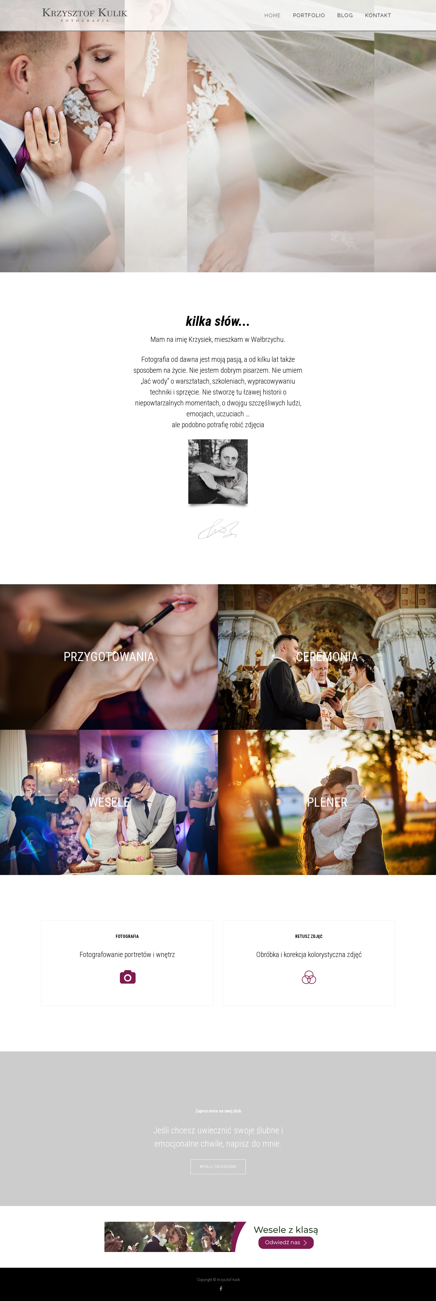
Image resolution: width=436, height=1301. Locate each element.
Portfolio (309, 15)
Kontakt (378, 15)
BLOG (345, 15)
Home (272, 15)
